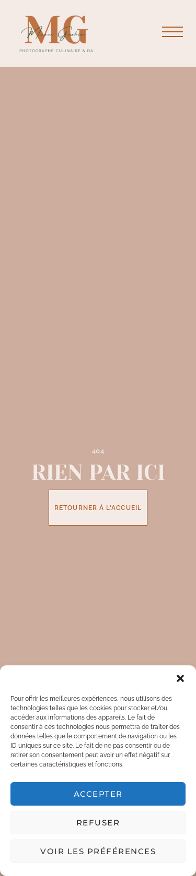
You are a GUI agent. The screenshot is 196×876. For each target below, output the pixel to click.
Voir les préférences (98, 851)
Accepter (98, 794)
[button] (180, 678)
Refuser (98, 823)
